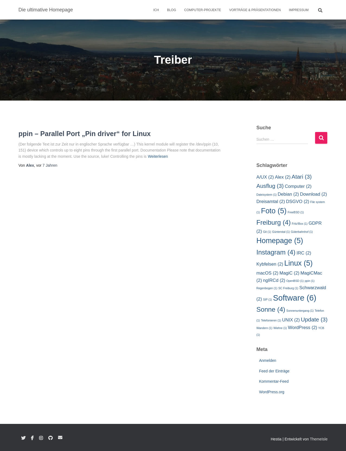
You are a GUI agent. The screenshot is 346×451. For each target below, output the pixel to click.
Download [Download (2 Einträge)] (313, 194)
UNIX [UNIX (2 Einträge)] (291, 320)
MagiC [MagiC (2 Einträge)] (289, 273)
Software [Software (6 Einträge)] (294, 297)
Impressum (299, 10)
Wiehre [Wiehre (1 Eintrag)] (280, 328)
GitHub (50, 438)
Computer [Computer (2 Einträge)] (298, 186)
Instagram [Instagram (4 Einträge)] (276, 252)
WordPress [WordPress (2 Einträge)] (302, 327)
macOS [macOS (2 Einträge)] (267, 273)
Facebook (32, 438)
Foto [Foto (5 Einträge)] (273, 211)
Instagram (41, 438)
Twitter (23, 438)
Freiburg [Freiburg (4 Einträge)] (274, 222)
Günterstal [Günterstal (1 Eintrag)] (281, 231)
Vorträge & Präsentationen (255, 10)
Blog (171, 10)
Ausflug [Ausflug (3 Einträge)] (270, 186)
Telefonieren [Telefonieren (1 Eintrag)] (271, 320)
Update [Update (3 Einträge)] (314, 319)
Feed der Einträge (274, 371)
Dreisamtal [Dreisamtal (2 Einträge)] (271, 201)
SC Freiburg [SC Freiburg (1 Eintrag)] (288, 288)
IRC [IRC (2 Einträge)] (304, 253)
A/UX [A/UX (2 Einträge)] (265, 177)
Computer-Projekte (202, 10)
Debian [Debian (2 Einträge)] (288, 194)
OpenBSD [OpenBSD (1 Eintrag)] (295, 280)
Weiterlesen (158, 156)
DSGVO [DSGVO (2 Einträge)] (297, 201)
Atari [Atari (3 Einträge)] (301, 176)
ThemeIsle (319, 439)
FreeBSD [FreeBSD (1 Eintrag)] (296, 212)
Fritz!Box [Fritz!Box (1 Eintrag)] (299, 223)
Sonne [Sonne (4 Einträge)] (271, 309)
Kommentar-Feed (274, 381)
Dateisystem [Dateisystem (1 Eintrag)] (267, 194)
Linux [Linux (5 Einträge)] (298, 263)
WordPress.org (271, 392)
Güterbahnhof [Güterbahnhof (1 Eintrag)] (302, 231)
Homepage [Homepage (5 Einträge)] (280, 241)
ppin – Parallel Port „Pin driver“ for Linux (84, 133)
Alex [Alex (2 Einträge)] (283, 177)
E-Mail (60, 437)
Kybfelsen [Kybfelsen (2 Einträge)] (270, 264)
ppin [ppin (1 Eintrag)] (310, 280)
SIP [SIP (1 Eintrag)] (267, 299)
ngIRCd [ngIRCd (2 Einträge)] (274, 280)
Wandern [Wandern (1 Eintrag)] (265, 328)
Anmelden (267, 360)
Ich (156, 10)
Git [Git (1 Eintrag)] (267, 231)
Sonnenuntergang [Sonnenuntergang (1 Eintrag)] (300, 310)
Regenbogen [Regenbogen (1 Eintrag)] (267, 288)
